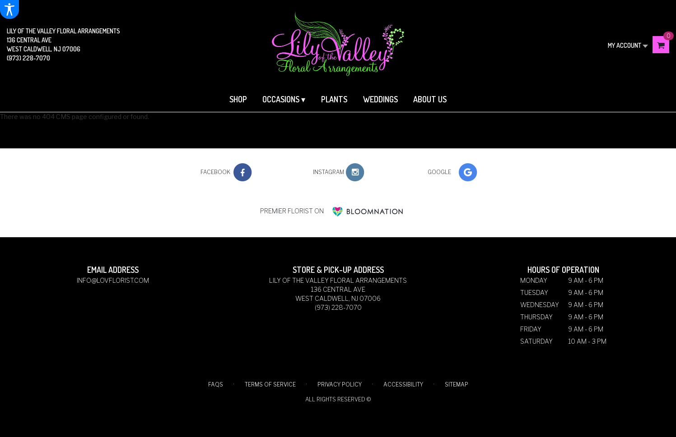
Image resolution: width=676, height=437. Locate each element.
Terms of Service (270, 384)
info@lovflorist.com (113, 280)
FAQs (215, 384)
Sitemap (456, 384)
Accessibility (403, 384)
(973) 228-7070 (28, 58)
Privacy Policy (339, 384)
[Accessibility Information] (9, 9)
